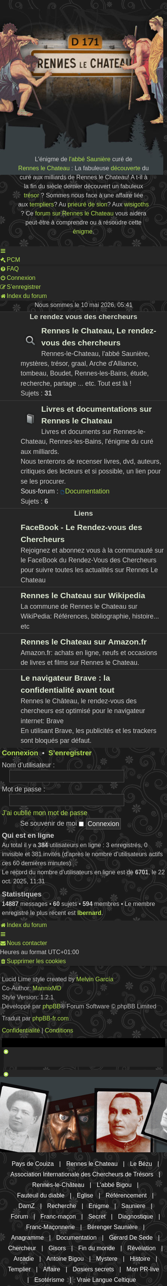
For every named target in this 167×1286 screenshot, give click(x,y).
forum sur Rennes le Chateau (74, 213)
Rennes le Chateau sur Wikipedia (83, 595)
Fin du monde (96, 1248)
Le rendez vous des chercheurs (83, 317)
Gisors (57, 1248)
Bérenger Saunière (112, 1227)
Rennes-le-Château (58, 1185)
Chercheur (22, 1248)
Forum (19, 1216)
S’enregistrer (70, 753)
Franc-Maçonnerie (50, 1227)
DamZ (26, 1206)
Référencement (125, 1195)
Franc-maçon (58, 1216)
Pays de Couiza (33, 1164)
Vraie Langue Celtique (106, 1280)
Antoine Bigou (65, 1258)
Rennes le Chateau (44, 168)
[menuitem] (10, 259)
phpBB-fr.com (50, 1018)
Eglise (85, 1195)
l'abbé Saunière (90, 159)
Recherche (61, 1206)
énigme (82, 231)
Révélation (141, 1248)
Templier (19, 1269)
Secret (96, 1216)
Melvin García (94, 979)
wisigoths (136, 204)
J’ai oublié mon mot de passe (44, 813)
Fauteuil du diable (41, 1195)
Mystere (106, 1258)
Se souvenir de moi (52, 823)
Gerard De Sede (131, 1237)
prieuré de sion (87, 204)
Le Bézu (141, 1164)
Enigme (99, 1206)
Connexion (20, 753)
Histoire (140, 1258)
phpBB (52, 1006)
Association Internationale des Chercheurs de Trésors (82, 1174)
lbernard (89, 913)
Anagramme (27, 1237)
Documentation (85, 491)
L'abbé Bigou (114, 1185)
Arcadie (24, 1258)
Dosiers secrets (93, 1269)
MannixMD (47, 988)
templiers (42, 204)
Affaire (51, 1269)
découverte (125, 168)
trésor (31, 195)
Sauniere (133, 1206)
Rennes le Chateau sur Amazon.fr (84, 641)
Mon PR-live (142, 1269)
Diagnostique (135, 1216)
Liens (83, 513)
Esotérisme (49, 1280)
